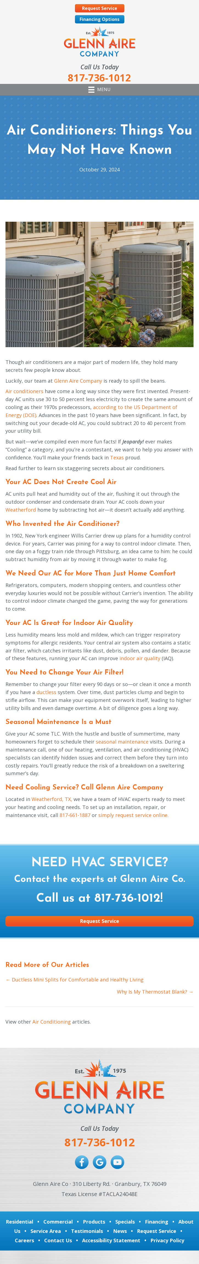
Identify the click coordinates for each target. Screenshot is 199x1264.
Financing (156, 1221)
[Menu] (99, 89)
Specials (125, 1221)
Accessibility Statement (111, 1240)
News (120, 1231)
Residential (19, 1221)
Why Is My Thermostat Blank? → (155, 991)
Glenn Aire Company (78, 380)
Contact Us (58, 1240)
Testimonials (87, 1231)
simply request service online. (133, 815)
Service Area (45, 1231)
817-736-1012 (127, 899)
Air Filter (107, 672)
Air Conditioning (51, 1021)
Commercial (58, 1221)
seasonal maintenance (122, 741)
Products (94, 1221)
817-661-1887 (75, 815)
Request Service (156, 1231)
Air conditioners (24, 391)
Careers (24, 1240)
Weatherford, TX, (52, 799)
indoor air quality (139, 658)
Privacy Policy (167, 1240)
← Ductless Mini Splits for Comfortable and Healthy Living (74, 979)
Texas (117, 457)
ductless (46, 692)
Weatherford (20, 509)
